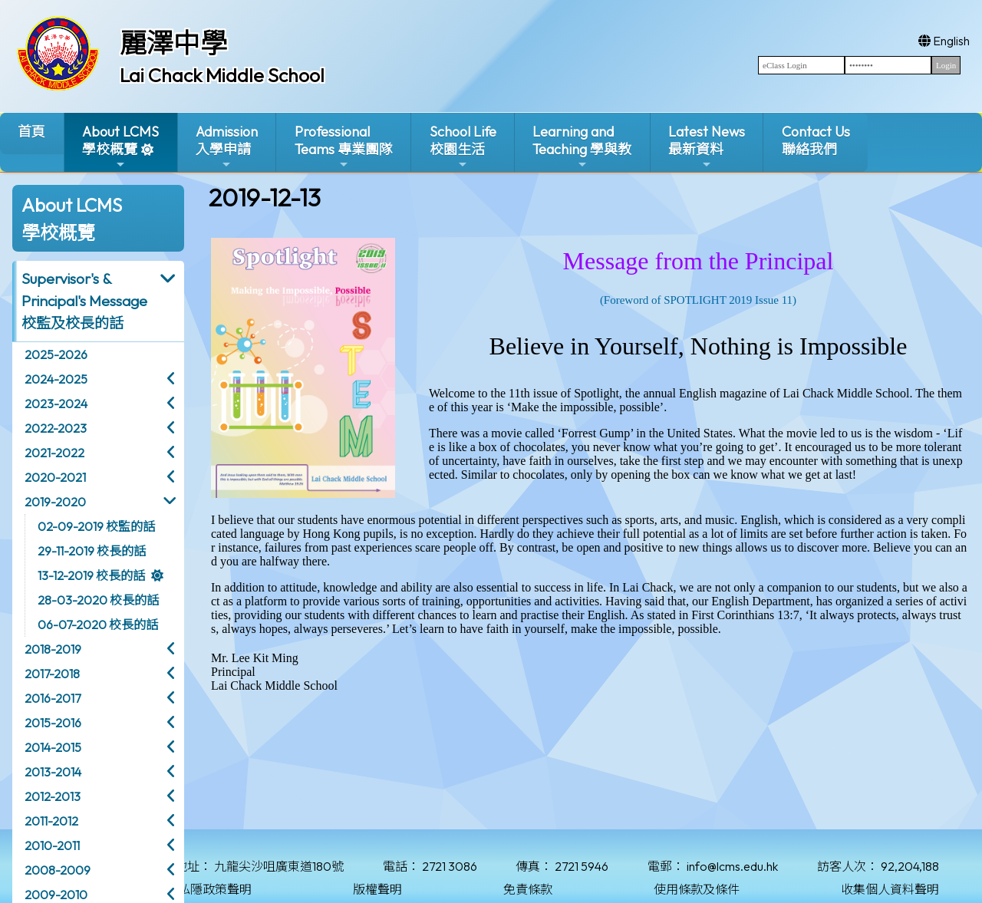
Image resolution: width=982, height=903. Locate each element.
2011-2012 (51, 821)
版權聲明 (377, 889)
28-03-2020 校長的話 (98, 600)
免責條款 (527, 889)
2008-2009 (58, 870)
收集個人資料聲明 (890, 889)
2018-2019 (53, 649)
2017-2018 (52, 673)
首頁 (31, 131)
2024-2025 (56, 379)
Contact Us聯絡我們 (816, 140)
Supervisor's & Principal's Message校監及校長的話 (84, 300)
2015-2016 (53, 722)
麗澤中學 (173, 43)
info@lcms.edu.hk (732, 866)
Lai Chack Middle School (222, 75)
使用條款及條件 (697, 889)
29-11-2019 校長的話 (92, 551)
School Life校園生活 (463, 147)
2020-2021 (55, 477)
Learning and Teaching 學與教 (581, 147)
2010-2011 (52, 845)
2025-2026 (56, 354)
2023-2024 (56, 403)
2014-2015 (53, 747)
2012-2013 (53, 796)
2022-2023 (56, 428)
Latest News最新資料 (706, 147)
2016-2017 (53, 698)
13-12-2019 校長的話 (91, 575)
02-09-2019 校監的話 (96, 526)
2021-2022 (54, 452)
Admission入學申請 (227, 147)
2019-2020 (55, 501)
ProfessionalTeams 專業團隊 (344, 147)
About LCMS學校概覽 (120, 147)
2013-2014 (53, 771)
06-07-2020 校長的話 (98, 624)
